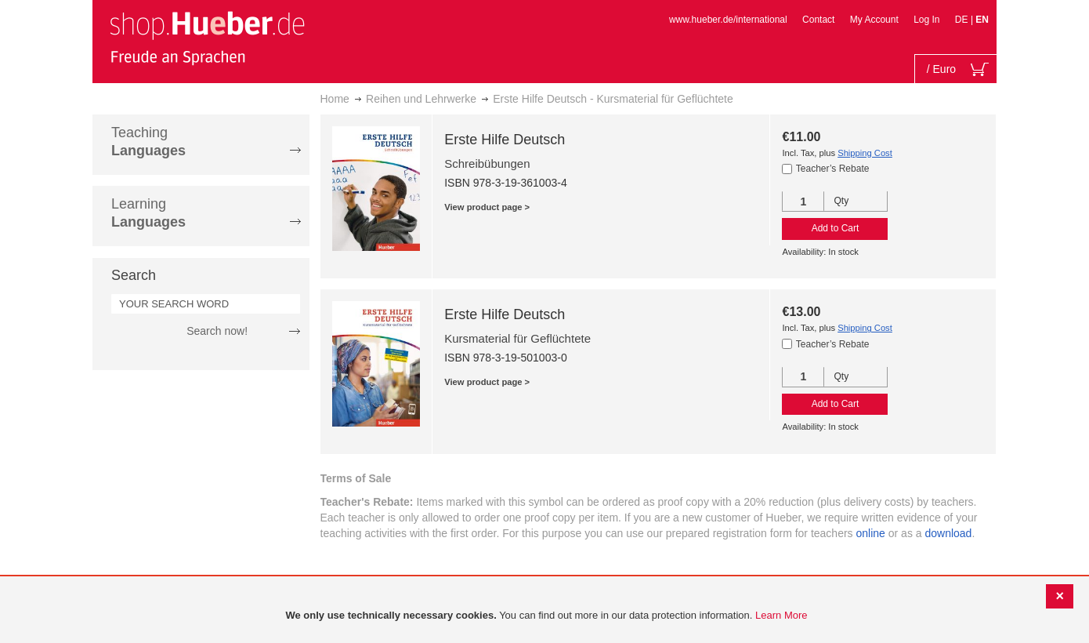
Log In (926, 19)
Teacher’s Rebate (833, 168)
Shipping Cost (865, 153)
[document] (546, 615)
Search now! (217, 331)
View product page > (487, 207)
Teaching (148, 141)
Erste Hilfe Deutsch (504, 139)
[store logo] (207, 37)
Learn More (781, 615)
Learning (148, 213)
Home (334, 99)
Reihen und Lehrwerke (421, 99)
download (947, 533)
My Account (874, 19)
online (870, 533)
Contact (818, 19)
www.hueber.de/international (728, 19)
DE (963, 19)
